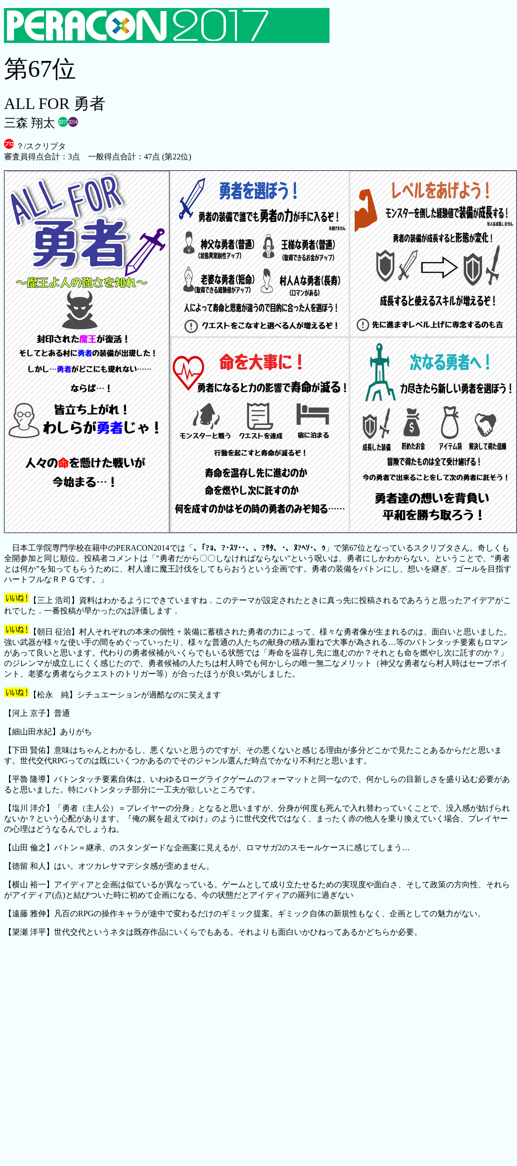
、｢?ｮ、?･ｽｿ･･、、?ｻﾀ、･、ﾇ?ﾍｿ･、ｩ (260, 548)
